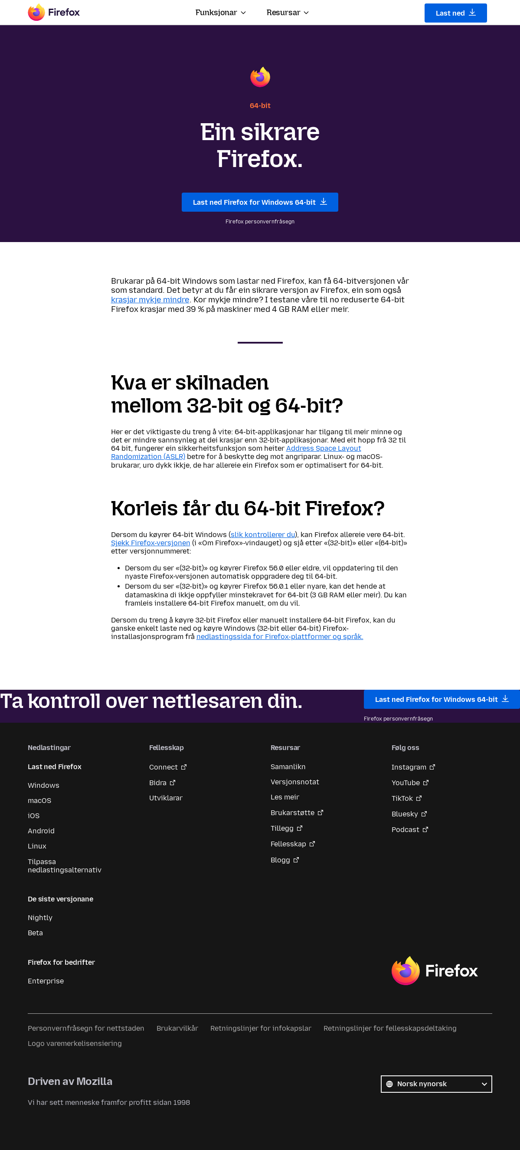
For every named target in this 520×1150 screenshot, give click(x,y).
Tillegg (282, 828)
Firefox (434, 971)
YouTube (406, 783)
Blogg (280, 860)
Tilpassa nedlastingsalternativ (64, 866)
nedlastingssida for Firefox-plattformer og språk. (279, 636)
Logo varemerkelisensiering (75, 1043)
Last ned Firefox (54, 767)
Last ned (456, 13)
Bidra (158, 783)
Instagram (409, 767)
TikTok (402, 798)
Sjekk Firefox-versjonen (150, 543)
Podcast (405, 830)
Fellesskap (288, 844)
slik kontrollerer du (263, 535)
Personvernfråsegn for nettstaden (86, 1028)
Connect (163, 767)
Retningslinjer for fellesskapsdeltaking (390, 1028)
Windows (43, 785)
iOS (33, 816)
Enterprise (46, 981)
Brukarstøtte (292, 813)
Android (41, 831)
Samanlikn (288, 767)
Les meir (285, 797)
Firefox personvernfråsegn (260, 222)
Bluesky (405, 814)
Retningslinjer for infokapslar (260, 1028)
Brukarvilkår (177, 1028)
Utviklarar (166, 798)
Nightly (40, 918)
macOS (39, 800)
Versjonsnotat (295, 782)
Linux (37, 846)
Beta (35, 933)
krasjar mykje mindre (150, 300)
